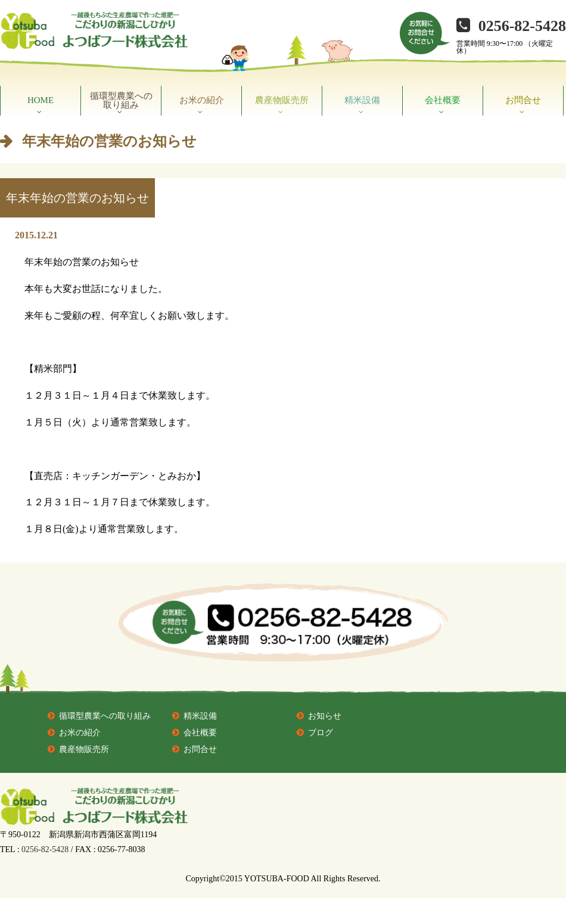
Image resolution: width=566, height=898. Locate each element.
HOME (40, 100)
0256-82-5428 (522, 26)
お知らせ (324, 715)
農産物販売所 (282, 100)
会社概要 (443, 100)
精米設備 (362, 100)
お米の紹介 (201, 100)
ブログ (320, 732)
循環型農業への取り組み (121, 100)
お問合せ (523, 100)
